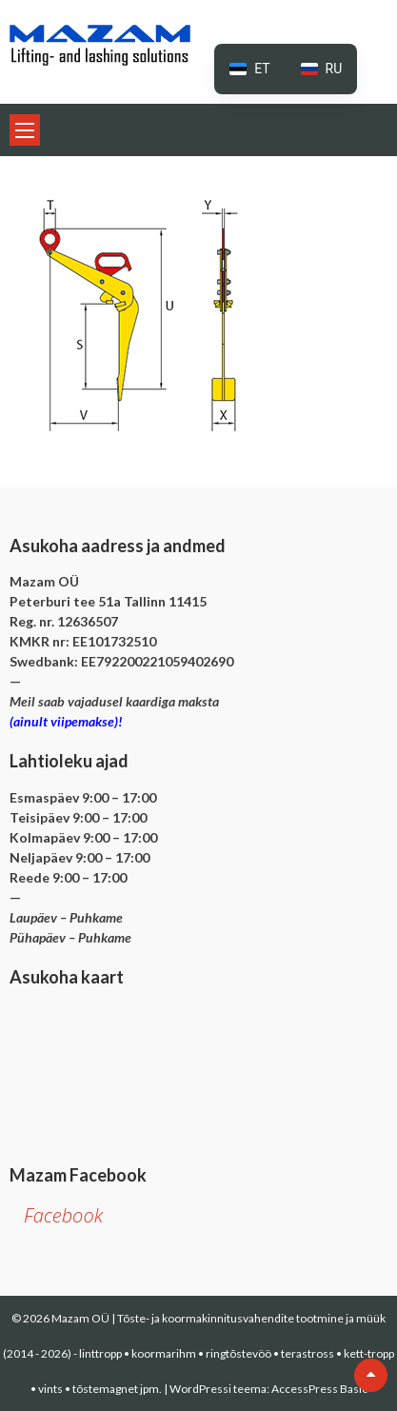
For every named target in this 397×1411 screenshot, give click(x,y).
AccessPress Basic (319, 1388)
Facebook (63, 1215)
